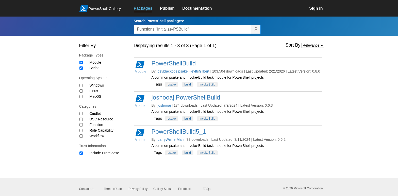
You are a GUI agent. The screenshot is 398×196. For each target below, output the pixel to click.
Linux (94, 91)
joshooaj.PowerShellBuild (186, 97)
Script (94, 68)
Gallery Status (162, 189)
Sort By (293, 45)
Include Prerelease (104, 153)
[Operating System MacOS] (81, 96)
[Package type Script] (81, 68)
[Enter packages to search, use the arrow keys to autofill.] (192, 29)
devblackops (167, 71)
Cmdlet (95, 113)
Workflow (97, 136)
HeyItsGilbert (199, 71)
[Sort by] (313, 45)
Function (96, 125)
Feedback (185, 189)
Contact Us (86, 189)
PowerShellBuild (174, 63)
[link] (147, 8)
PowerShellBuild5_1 (179, 131)
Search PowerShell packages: (159, 21)
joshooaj (164, 105)
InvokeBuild (207, 84)
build (188, 84)
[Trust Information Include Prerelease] (81, 153)
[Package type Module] (81, 62)
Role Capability (101, 130)
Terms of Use (113, 189)
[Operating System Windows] (81, 85)
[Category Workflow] (81, 136)
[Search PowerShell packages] (256, 29)
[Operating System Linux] (81, 91)
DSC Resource (101, 119)
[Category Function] (81, 125)
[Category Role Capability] (81, 130)
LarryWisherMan (171, 139)
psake (183, 71)
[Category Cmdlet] (81, 113)
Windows (97, 85)
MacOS (96, 96)
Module (95, 62)
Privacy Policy (138, 189)
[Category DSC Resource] (81, 119)
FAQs (206, 189)
